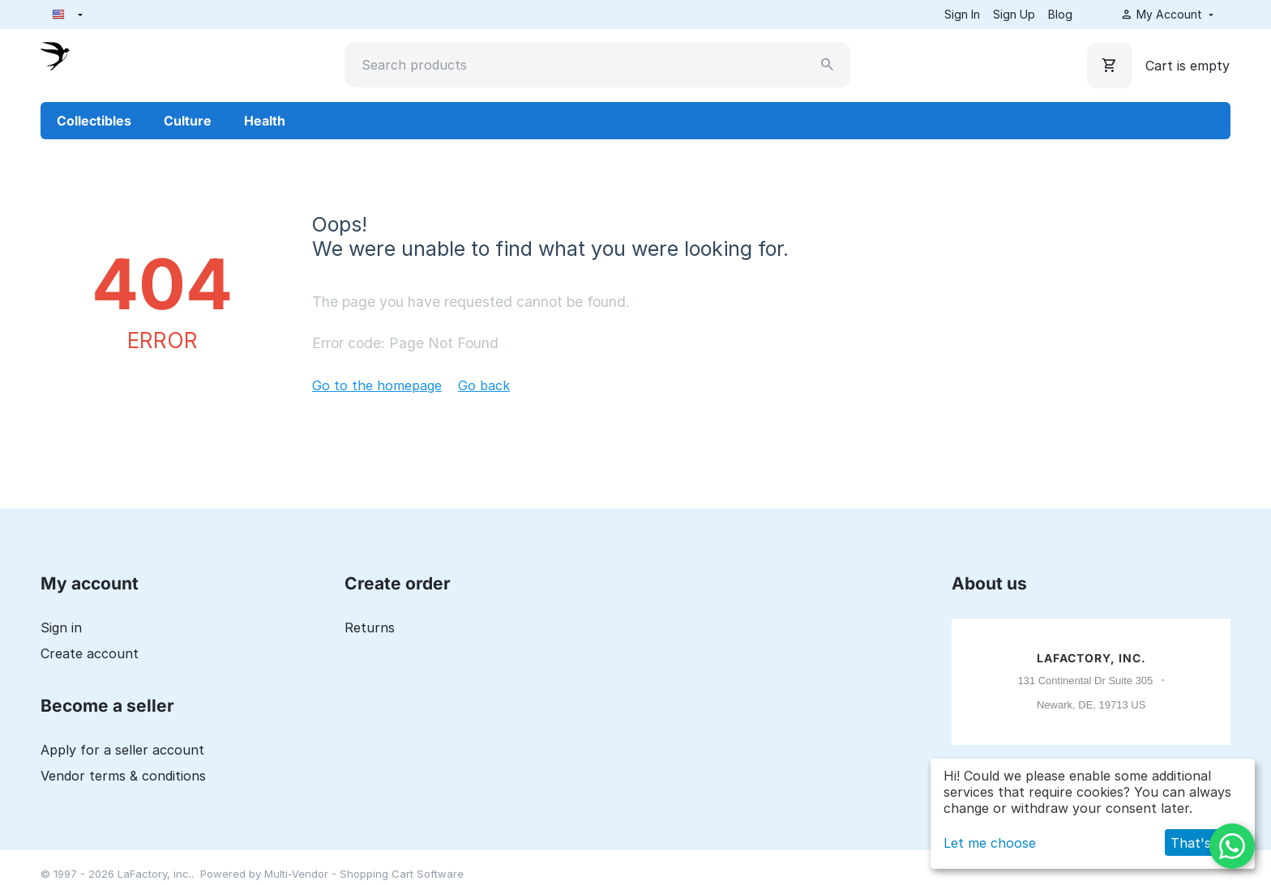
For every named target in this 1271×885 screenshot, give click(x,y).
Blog (1060, 14)
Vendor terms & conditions (123, 776)
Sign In (962, 14)
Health (264, 121)
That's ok (1200, 843)
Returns (369, 627)
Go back (484, 385)
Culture (188, 121)
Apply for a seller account (122, 750)
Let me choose (990, 843)
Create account (90, 653)
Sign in (61, 627)
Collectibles (94, 121)
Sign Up (1014, 14)
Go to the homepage (377, 385)
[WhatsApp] (1232, 846)
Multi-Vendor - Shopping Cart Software (364, 873)
